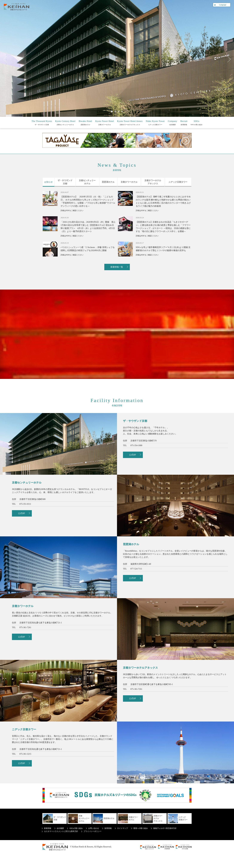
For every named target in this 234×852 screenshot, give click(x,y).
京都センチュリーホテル (65, 122)
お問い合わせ (93, 828)
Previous (6, 59)
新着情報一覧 (116, 267)
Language (222, 5)
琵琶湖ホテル (85, 122)
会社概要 (172, 122)
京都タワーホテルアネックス (130, 122)
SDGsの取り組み (196, 122)
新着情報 (47, 828)
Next (227, 59)
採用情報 (184, 122)
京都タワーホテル (104, 122)
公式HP (132, 455)
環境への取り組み (140, 828)
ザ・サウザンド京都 (42, 122)
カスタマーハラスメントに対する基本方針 (61, 831)
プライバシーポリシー (92, 831)
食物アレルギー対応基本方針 (165, 828)
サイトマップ (122, 828)
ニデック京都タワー (155, 122)
